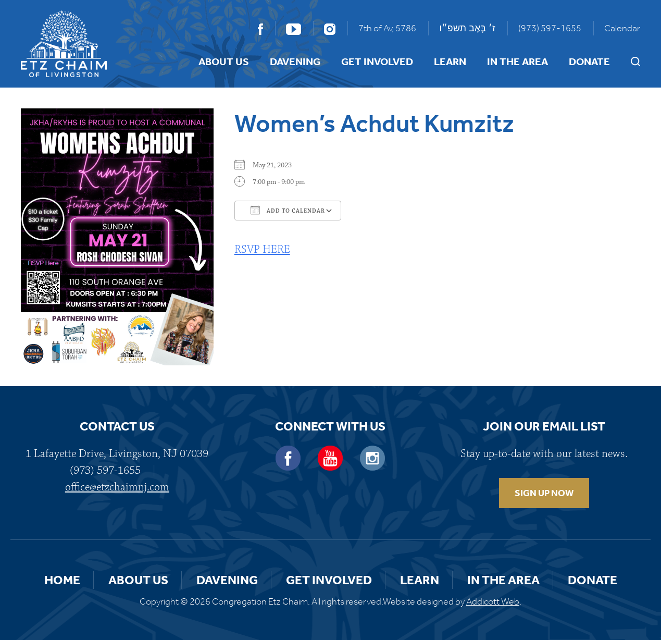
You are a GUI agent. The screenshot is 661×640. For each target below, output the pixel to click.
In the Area (517, 61)
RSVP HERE (262, 249)
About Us (223, 61)
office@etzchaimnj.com (117, 487)
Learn (450, 61)
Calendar (622, 28)
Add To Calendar (288, 210)
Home (62, 580)
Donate (589, 61)
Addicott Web (492, 601)
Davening (295, 61)
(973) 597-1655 (549, 28)
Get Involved (377, 61)
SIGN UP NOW (544, 493)
